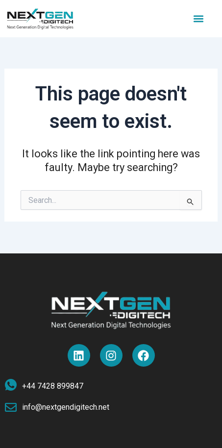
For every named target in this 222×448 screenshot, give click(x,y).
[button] (199, 18)
